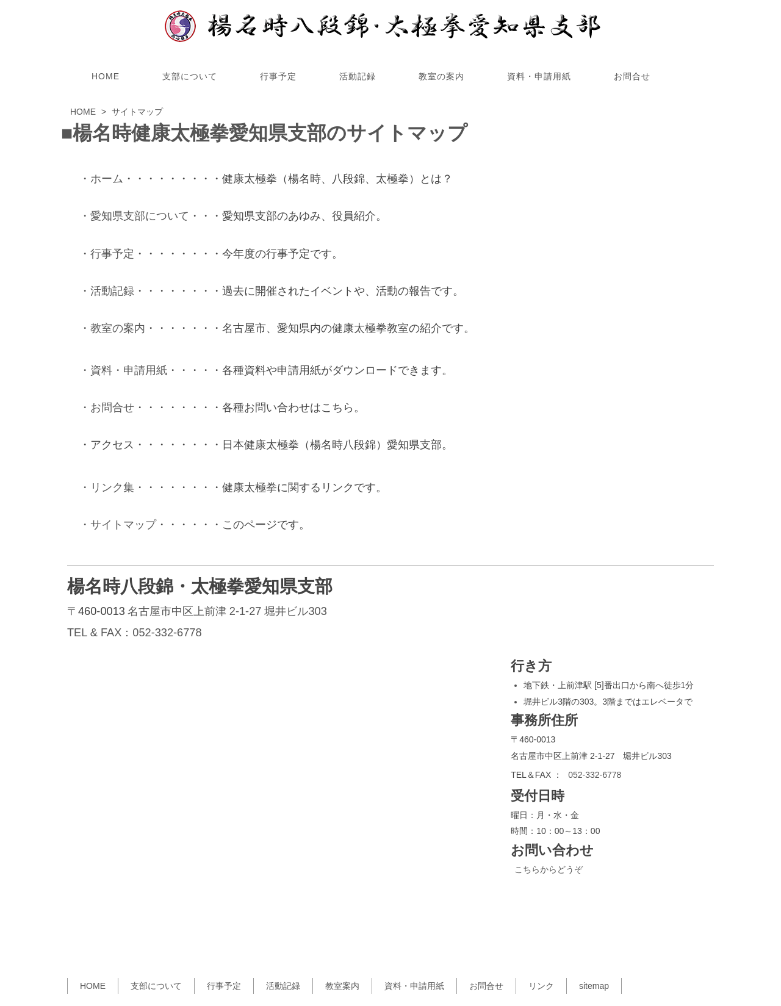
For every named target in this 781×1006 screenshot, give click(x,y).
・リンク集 (106, 487)
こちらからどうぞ (548, 869)
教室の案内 (441, 76)
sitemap (594, 986)
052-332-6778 (166, 633)
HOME (106, 76)
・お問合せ (106, 407)
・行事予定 (106, 254)
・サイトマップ (117, 525)
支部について (189, 76)
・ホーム (101, 179)
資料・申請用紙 (539, 76)
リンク (541, 986)
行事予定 (278, 76)
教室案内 (342, 986)
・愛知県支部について (134, 216)
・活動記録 (106, 291)
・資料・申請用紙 (123, 370)
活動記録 (357, 76)
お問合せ (632, 76)
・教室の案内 (112, 328)
